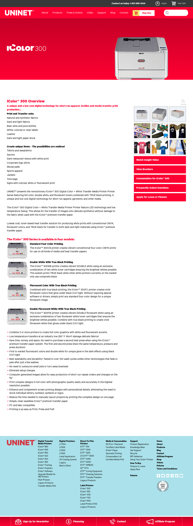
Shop (159, 460)
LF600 (62, 450)
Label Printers (86, 486)
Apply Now (135, 469)
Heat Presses (44, 480)
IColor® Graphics (45, 468)
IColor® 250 (85, 492)
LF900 (62, 447)
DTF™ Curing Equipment (91, 471)
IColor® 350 (43, 462)
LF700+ (62, 444)
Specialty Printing (114, 454)
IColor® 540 (43, 459)
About (45, 13)
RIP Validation (136, 457)
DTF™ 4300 (85, 459)
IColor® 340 (43, 456)
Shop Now (142, 13)
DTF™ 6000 (85, 462)
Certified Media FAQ (115, 460)
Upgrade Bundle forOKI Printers (46, 475)
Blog (112, 13)
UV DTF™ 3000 (87, 456)
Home (159, 441)
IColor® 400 (85, 495)
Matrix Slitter (65, 466)
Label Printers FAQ (88, 504)
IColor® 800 (43, 447)
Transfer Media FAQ (47, 486)
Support (101, 13)
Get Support (135, 450)
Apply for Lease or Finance (151, 197)
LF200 (62, 454)
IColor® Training (45, 465)
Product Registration (139, 444)
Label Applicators (67, 457)
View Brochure (144, 169)
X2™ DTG (84, 468)
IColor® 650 (43, 450)
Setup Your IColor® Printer (141, 460)
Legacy (62, 463)
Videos (160, 463)
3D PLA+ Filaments (114, 444)
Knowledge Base (137, 447)
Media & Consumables (116, 441)
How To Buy (135, 463)
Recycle (133, 454)
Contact (124, 13)
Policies (160, 466)
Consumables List (114, 457)
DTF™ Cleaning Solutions (91, 474)
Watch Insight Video (147, 160)
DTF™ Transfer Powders (91, 477)
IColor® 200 (85, 489)
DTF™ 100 (84, 447)
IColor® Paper (112, 450)
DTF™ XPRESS (86, 465)
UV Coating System (68, 460)
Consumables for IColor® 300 (152, 178)
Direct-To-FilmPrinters (87, 442)
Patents (133, 476)
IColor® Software (45, 471)
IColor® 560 (43, 453)
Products (57, 13)
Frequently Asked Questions (152, 188)
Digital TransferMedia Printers (45, 442)
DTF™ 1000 (85, 450)
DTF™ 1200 (85, 453)
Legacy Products (45, 483)
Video (90, 13)
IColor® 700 (85, 498)
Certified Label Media (115, 447)
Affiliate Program (165, 457)
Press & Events (75, 13)
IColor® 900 (85, 501)
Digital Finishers (67, 441)
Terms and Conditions (167, 469)
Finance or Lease (137, 466)
